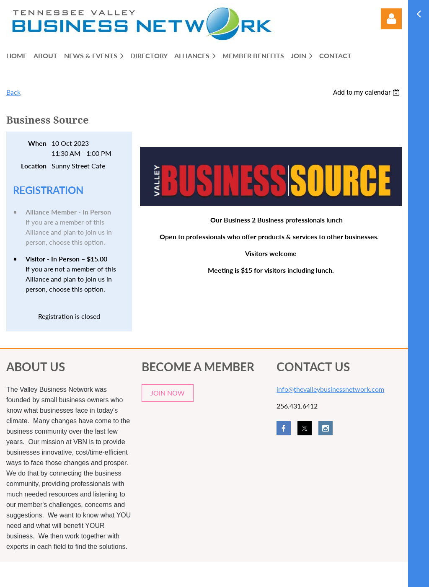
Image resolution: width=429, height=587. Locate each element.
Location (34, 166)
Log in (391, 18)
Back (13, 92)
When (37, 143)
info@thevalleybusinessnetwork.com (330, 389)
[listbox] (367, 92)
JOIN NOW (167, 393)
